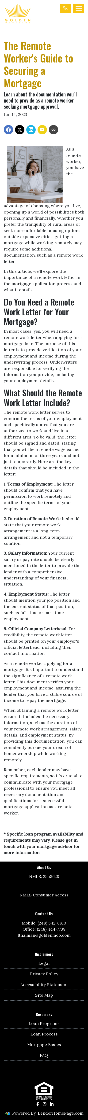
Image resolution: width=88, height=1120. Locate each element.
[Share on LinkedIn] (31, 129)
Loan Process (44, 1034)
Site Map (44, 995)
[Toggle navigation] (78, 8)
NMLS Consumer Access (44, 895)
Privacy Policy (44, 973)
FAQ (44, 1055)
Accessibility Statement (44, 984)
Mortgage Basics (44, 1044)
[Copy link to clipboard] (53, 129)
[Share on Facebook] (8, 129)
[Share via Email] (42, 129)
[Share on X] (19, 129)
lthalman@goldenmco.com (44, 935)
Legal (44, 963)
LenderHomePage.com (61, 1113)
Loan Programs (44, 1023)
